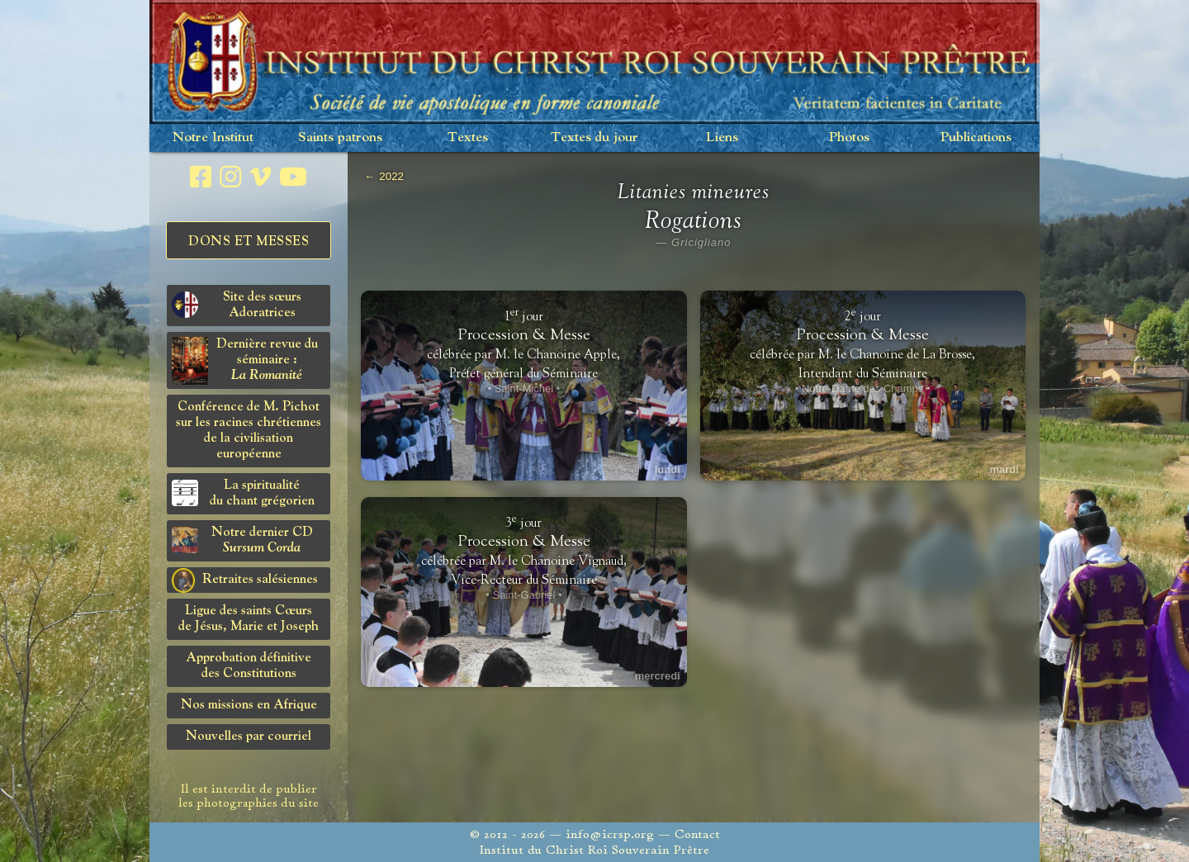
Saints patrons (340, 137)
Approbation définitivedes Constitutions (248, 665)
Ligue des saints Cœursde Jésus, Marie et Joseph (248, 618)
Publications (975, 137)
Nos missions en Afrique (249, 705)
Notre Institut (213, 137)
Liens (722, 137)
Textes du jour (594, 137)
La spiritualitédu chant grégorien (243, 493)
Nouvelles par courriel (248, 736)
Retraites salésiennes (245, 580)
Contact (697, 834)
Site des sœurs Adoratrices (236, 305)
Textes (468, 137)
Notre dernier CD (242, 540)
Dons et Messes (248, 242)
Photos (849, 137)
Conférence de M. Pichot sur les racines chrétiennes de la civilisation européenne (248, 430)
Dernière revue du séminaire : (245, 361)
